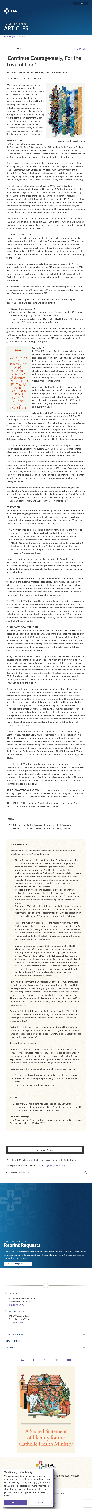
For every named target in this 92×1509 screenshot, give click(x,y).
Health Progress (10, 36)
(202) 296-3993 (16, 1304)
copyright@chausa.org (54, 1165)
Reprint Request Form (18, 1263)
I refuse (40, 1503)
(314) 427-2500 (16, 1322)
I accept (15, 1503)
